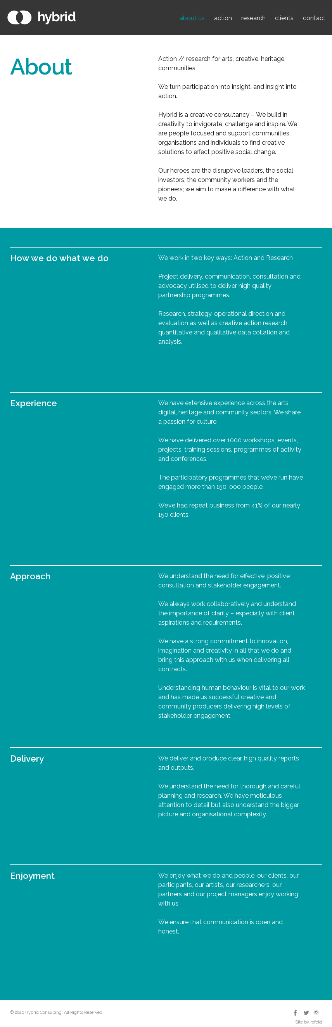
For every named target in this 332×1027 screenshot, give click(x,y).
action (223, 18)
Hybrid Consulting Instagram (317, 1013)
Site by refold (308, 1022)
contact (314, 18)
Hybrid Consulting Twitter (306, 1013)
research (253, 18)
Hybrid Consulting (41, 17)
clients (284, 18)
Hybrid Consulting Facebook (295, 1013)
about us (192, 18)
